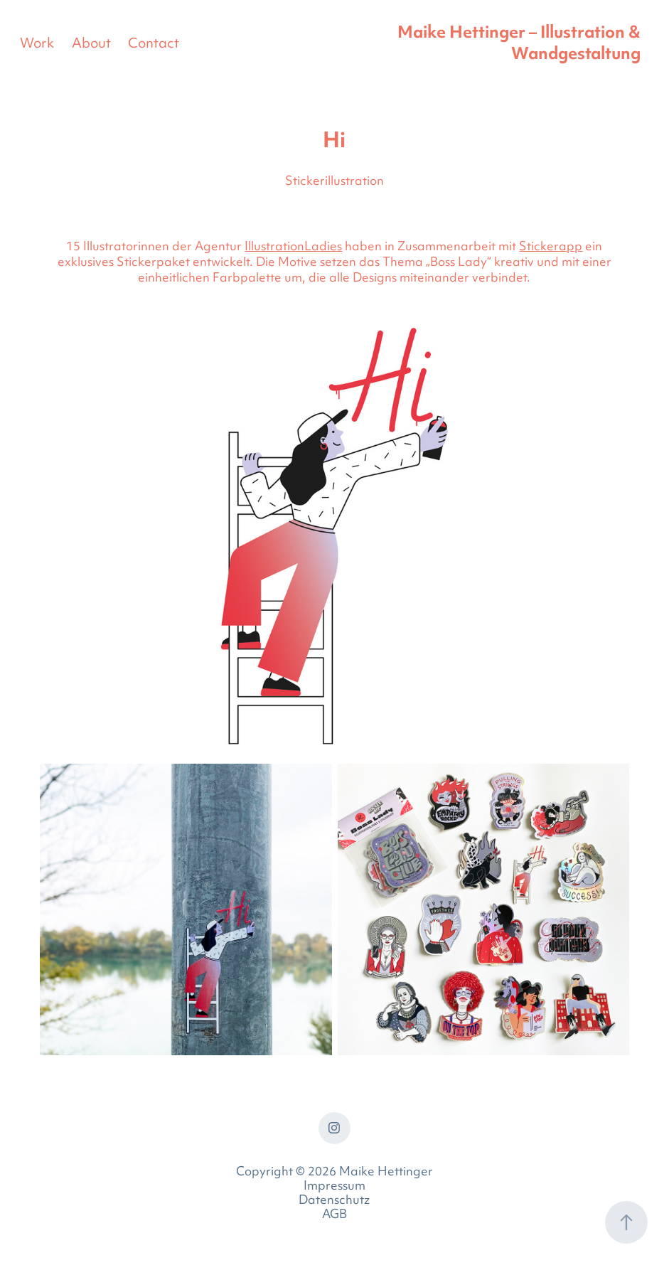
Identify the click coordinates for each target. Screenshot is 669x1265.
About (91, 44)
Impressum (334, 1187)
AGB (334, 1215)
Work (37, 44)
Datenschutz (334, 1201)
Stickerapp (550, 247)
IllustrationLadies (293, 247)
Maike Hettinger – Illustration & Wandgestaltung (520, 44)
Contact (153, 44)
